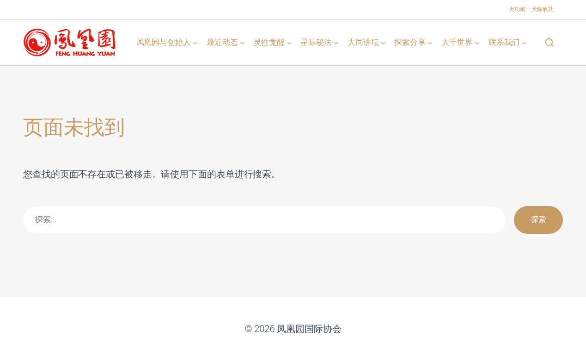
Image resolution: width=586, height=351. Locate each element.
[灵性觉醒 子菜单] (289, 42)
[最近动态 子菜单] (242, 42)
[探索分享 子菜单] (429, 42)
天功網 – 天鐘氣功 (531, 9)
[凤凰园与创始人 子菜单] (195, 42)
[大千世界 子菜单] (477, 42)
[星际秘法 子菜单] (336, 42)
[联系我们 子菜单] (524, 42)
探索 (538, 219)
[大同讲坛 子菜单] (383, 42)
